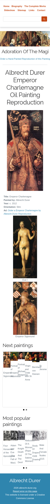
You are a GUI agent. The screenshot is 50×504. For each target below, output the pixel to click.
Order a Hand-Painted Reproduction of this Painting (25, 59)
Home (6, 6)
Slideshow (9, 10)
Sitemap (22, 10)
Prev (7, 379)
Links (32, 10)
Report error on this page (25, 491)
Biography (16, 6)
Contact (41, 10)
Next (43, 379)
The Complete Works (35, 6)
